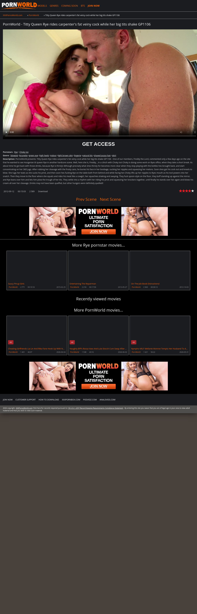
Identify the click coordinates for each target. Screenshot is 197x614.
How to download (49, 484)
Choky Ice (23, 152)
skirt (114, 155)
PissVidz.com (90, 484)
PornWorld (13, 287)
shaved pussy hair (102, 155)
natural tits (87, 155)
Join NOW (8, 484)
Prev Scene (86, 199)
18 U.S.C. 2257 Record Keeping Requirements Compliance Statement (95, 493)
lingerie (77, 155)
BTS (82, 5)
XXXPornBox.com (71, 484)
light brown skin (65, 155)
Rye (16, 152)
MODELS (41, 5)
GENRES (53, 5)
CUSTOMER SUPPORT (25, 484)
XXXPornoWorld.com (18, 6)
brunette (23, 155)
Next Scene (110, 199)
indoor (53, 155)
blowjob (14, 155)
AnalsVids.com (107, 484)
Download (43, 191)
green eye (33, 155)
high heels (44, 155)
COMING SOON (69, 5)
